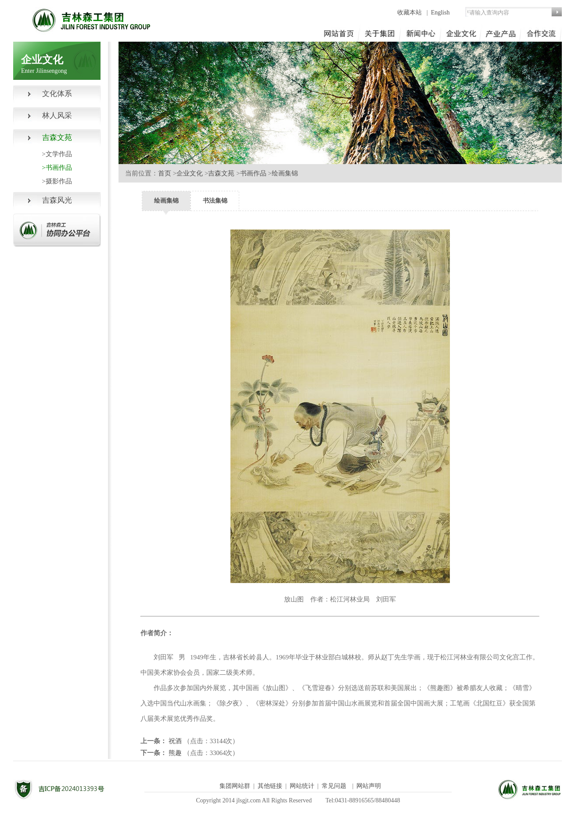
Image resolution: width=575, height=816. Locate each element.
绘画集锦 (285, 173)
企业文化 (189, 173)
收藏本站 (410, 12)
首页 (164, 173)
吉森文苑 (221, 173)
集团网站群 (234, 786)
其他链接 (270, 786)
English (440, 12)
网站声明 (368, 786)
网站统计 (302, 786)
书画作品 (253, 173)
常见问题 (334, 786)
